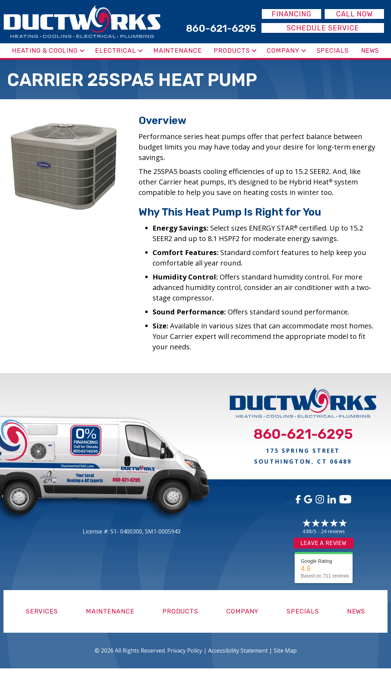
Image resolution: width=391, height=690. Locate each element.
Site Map (285, 650)
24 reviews (333, 531)
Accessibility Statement (238, 650)
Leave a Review (324, 543)
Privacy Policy (184, 650)
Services (42, 611)
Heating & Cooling (45, 51)
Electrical (115, 51)
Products (232, 51)
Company (283, 51)
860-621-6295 (303, 434)
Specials (333, 51)
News (370, 51)
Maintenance (177, 51)
